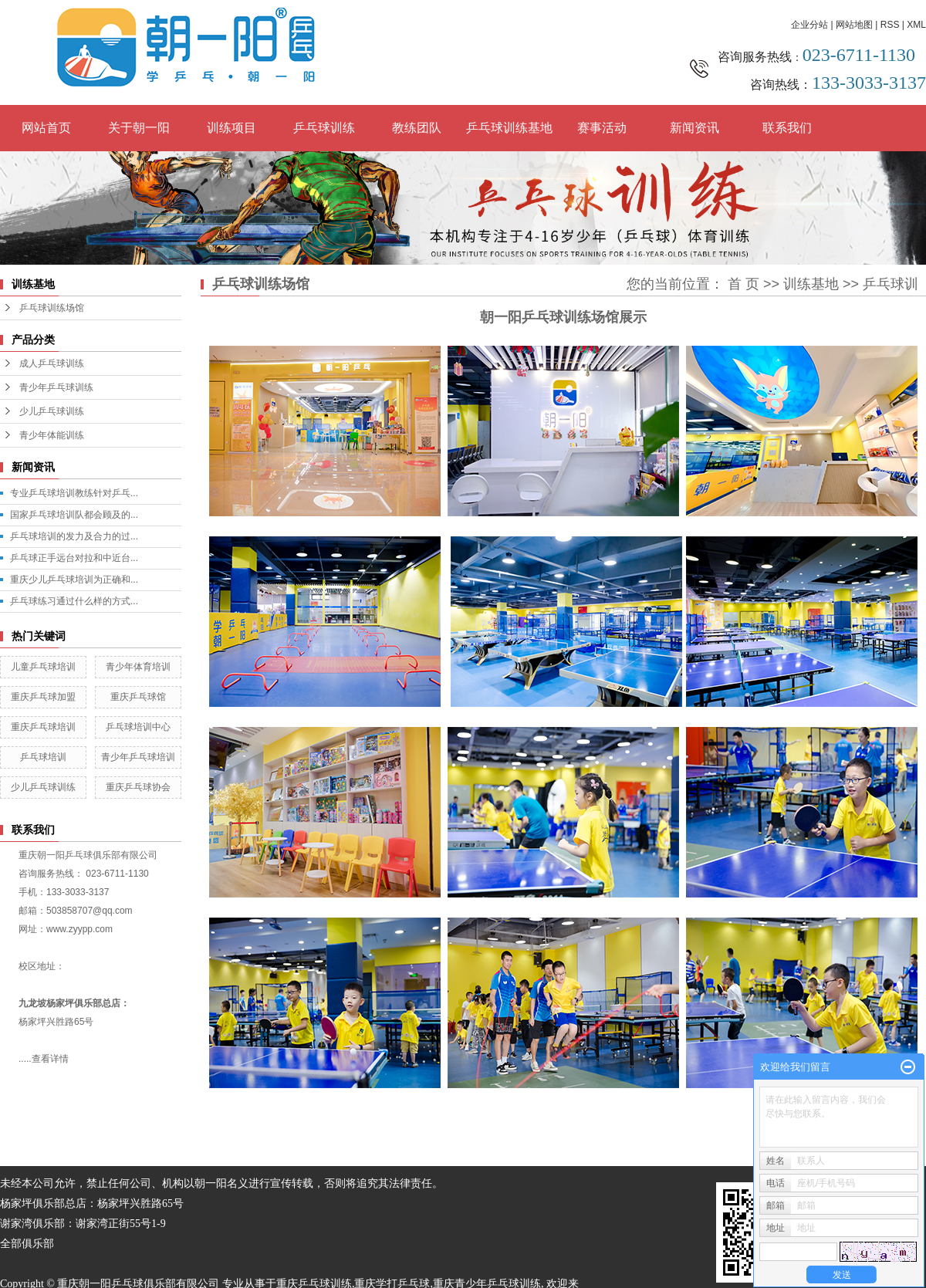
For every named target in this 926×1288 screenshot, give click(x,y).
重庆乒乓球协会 (138, 787)
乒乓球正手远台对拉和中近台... (74, 558)
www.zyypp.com (79, 929)
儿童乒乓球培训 (43, 666)
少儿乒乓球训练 (51, 411)
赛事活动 (602, 127)
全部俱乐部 (27, 1243)
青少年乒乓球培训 (138, 757)
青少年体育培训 (138, 666)
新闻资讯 (694, 127)
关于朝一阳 (139, 127)
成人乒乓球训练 (51, 363)
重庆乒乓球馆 (138, 696)
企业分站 (809, 24)
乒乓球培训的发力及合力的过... (74, 536)
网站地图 (854, 24)
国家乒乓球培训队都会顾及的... (74, 514)
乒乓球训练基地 (509, 127)
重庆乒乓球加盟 (43, 696)
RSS (890, 24)
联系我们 (787, 127)
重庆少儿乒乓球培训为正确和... (74, 579)
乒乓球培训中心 (138, 727)
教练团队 (416, 127)
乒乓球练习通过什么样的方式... (74, 601)
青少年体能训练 (51, 435)
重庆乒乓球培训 (43, 727)
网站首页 (46, 127)
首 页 (743, 284)
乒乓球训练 (324, 127)
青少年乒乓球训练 (56, 387)
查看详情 (50, 1058)
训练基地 (811, 284)
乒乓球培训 (43, 757)
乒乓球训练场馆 (51, 308)
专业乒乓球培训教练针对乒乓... (74, 493)
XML (916, 24)
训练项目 (231, 127)
